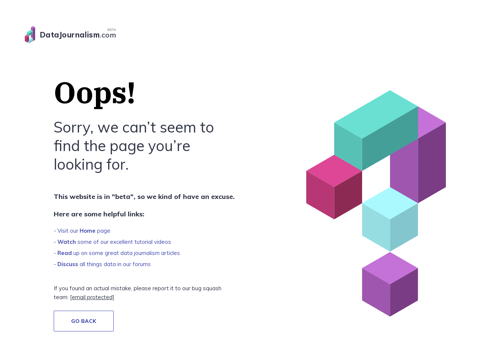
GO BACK (83, 321)
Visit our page (83, 230)
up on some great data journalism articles (118, 252)
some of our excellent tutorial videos (114, 241)
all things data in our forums (104, 264)
